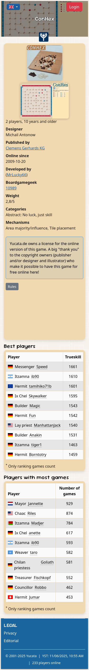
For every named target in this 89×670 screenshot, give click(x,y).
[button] (13, 7)
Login (74, 7)
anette (34, 532)
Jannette (35, 503)
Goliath (47, 562)
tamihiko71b (40, 386)
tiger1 (36, 444)
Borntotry (38, 454)
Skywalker (38, 396)
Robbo (40, 587)
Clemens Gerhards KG (25, 148)
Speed (42, 366)
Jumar (34, 597)
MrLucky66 (16, 174)
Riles (32, 513)
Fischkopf (42, 577)
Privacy (10, 633)
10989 (11, 188)
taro (33, 552)
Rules (12, 286)
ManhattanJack (47, 425)
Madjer (37, 523)
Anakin (35, 435)
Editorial (11, 640)
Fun (32, 415)
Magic (34, 405)
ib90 (35, 376)
